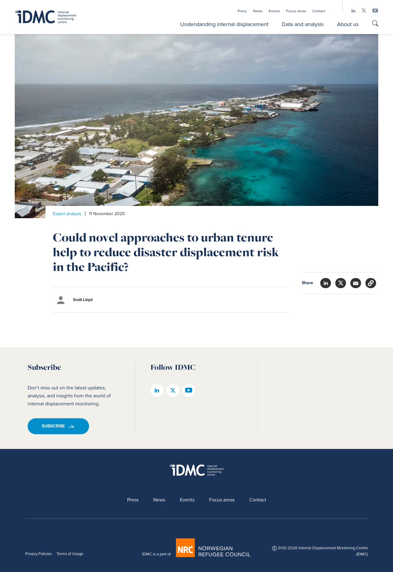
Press (242, 11)
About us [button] (348, 24)
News (258, 11)
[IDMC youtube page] (372, 10)
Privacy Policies (38, 554)
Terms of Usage (69, 554)
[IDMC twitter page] (361, 10)
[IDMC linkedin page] (350, 10)
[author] (122, 299)
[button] (370, 283)
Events (274, 11)
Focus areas (296, 11)
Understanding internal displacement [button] (224, 24)
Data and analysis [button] (303, 24)
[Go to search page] (375, 24)
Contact (318, 11)
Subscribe (53, 426)
